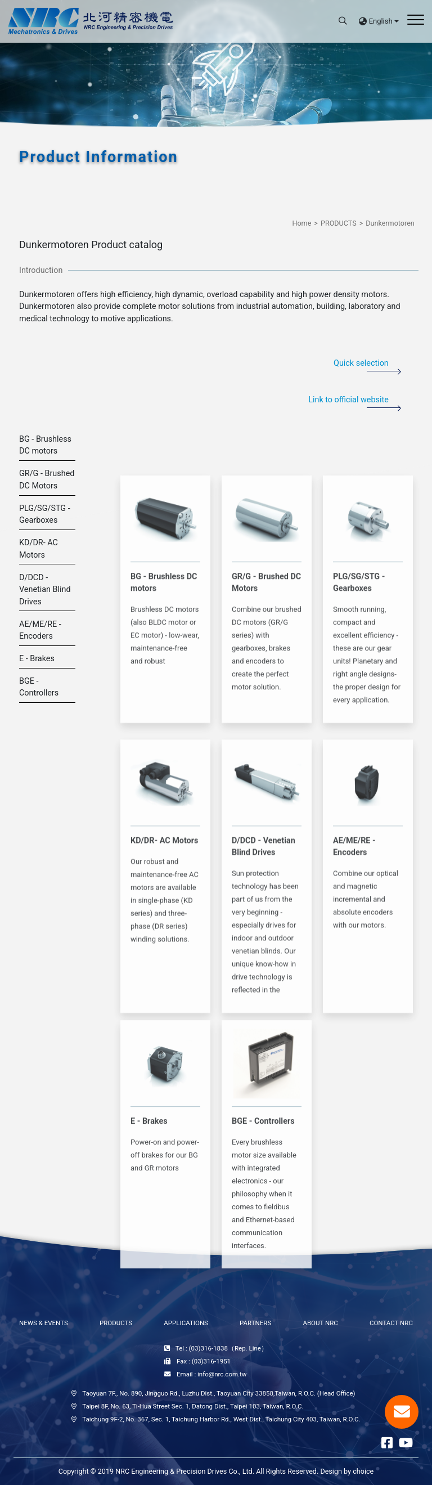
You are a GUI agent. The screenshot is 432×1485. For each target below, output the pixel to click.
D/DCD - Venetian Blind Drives (45, 590)
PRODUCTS (339, 223)
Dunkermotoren (390, 223)
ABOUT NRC (320, 1323)
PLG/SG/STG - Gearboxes (44, 515)
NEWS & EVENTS (43, 1323)
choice (363, 1471)
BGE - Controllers (38, 687)
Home (301, 223)
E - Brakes (37, 658)
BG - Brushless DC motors (45, 445)
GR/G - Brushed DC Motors (46, 480)
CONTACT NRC (391, 1323)
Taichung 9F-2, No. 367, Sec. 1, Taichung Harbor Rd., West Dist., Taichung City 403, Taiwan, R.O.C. (221, 1419)
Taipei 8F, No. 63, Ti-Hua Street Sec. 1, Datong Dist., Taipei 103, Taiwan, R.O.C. (192, 1406)
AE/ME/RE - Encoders (40, 630)
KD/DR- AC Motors (38, 549)
